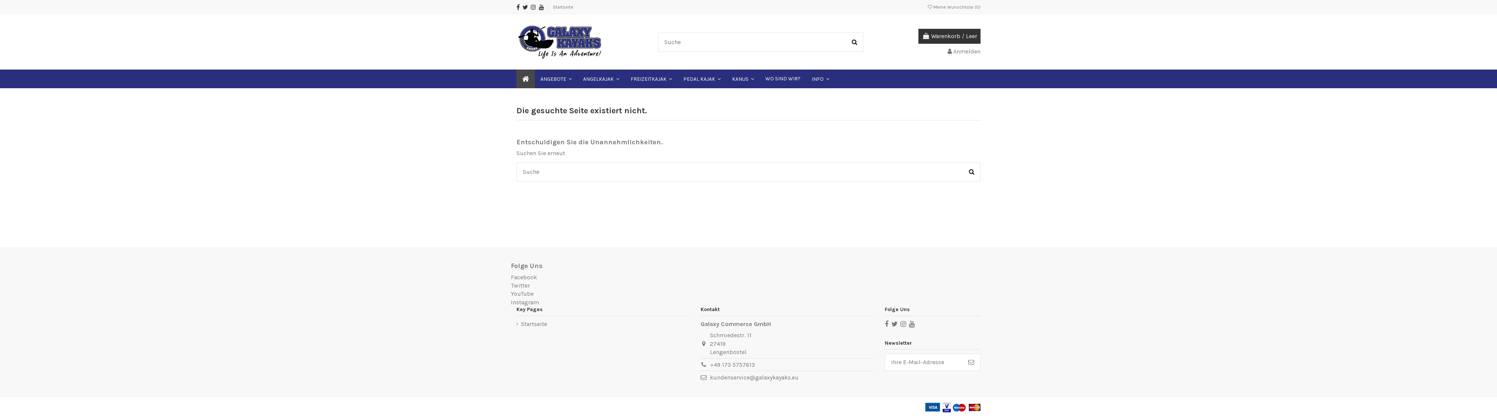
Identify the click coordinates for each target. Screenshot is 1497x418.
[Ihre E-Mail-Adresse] (923, 362)
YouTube (522, 293)
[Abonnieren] (971, 362)
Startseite (563, 7)
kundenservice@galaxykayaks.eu (754, 377)
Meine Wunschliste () (954, 7)
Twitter (520, 285)
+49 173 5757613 (732, 364)
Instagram (525, 302)
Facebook (524, 277)
